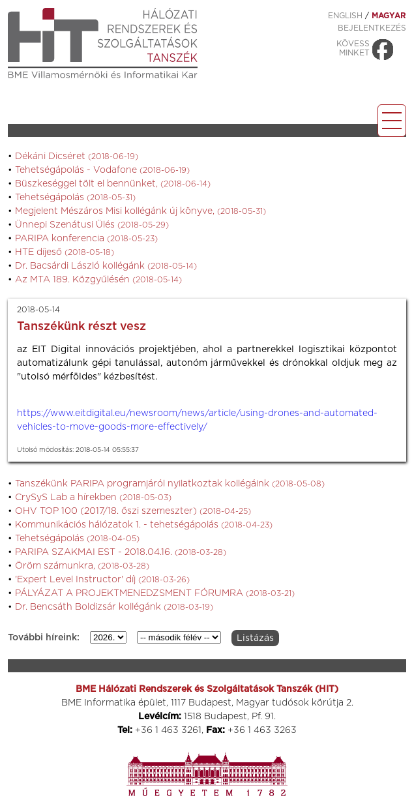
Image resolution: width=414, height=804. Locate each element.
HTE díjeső (64, 252)
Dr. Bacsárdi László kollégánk (106, 266)
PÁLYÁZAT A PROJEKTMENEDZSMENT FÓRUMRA (155, 593)
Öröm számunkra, (82, 566)
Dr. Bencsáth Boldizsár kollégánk (114, 607)
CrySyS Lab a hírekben (93, 497)
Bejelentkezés (372, 28)
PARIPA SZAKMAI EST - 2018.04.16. (120, 552)
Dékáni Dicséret (76, 156)
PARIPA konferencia (86, 238)
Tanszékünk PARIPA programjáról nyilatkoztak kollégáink (170, 483)
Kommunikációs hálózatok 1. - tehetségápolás (144, 524)
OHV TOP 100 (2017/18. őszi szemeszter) (133, 511)
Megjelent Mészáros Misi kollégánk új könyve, (140, 211)
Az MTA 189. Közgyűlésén (98, 279)
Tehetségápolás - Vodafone (102, 170)
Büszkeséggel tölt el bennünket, (113, 183)
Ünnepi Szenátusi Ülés (92, 225)
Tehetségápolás (75, 197)
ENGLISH (345, 16)
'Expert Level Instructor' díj (102, 579)
